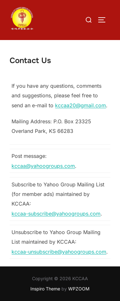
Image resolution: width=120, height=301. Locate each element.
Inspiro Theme (45, 288)
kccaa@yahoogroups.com (43, 166)
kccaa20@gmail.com (80, 105)
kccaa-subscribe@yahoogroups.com (56, 213)
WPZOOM (79, 288)
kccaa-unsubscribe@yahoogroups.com (59, 251)
